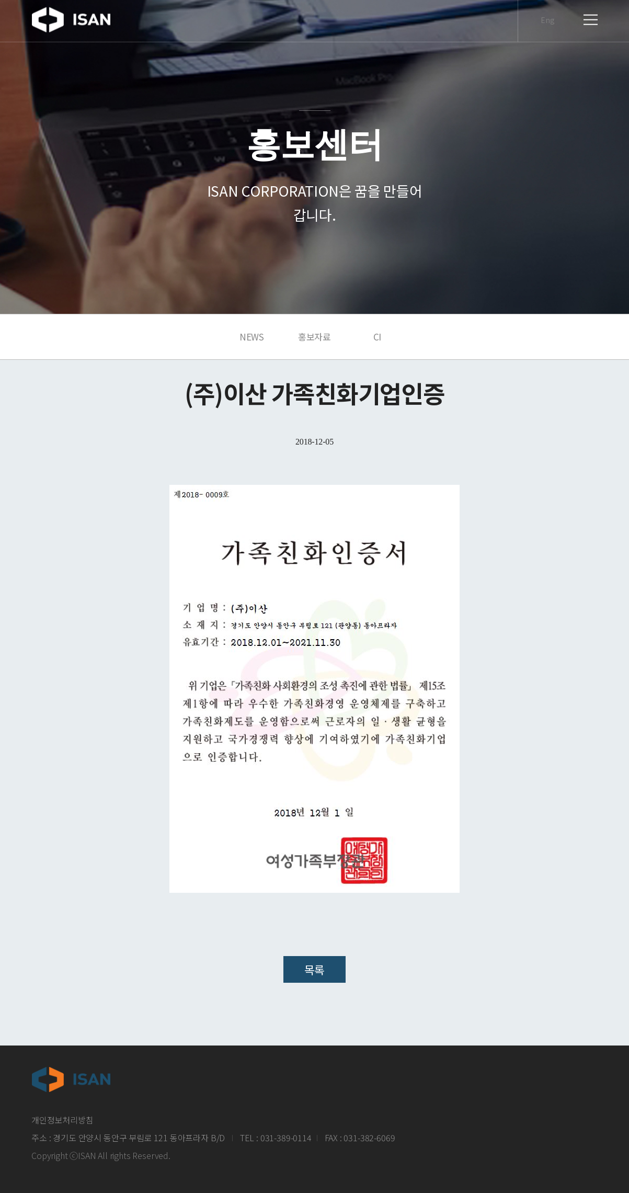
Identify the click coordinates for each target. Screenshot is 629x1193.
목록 (314, 969)
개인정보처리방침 (62, 1120)
